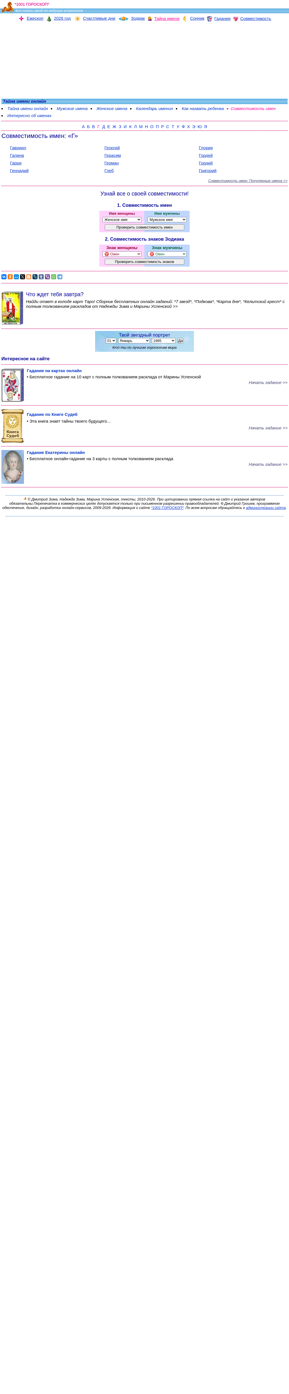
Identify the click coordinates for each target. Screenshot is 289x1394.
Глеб (109, 170)
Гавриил (18, 147)
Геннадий (19, 170)
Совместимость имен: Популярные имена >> (248, 181)
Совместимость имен (253, 108)
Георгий (112, 147)
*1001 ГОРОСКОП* (167, 508)
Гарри (15, 163)
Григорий (208, 170)
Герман (111, 163)
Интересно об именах (29, 115)
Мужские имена (72, 108)
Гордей (206, 155)
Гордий (206, 163)
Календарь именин (154, 108)
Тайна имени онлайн (27, 108)
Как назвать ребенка (203, 108)
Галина (17, 155)
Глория (206, 147)
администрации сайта (266, 508)
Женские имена (112, 108)
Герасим (112, 155)
